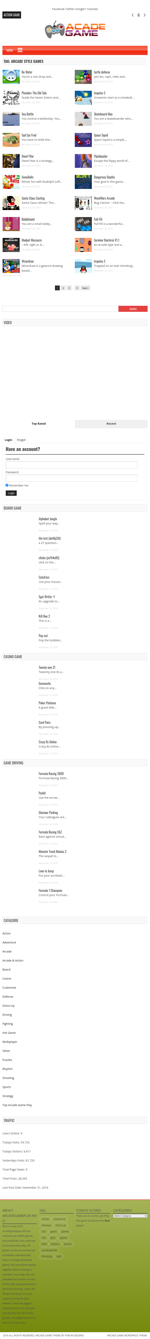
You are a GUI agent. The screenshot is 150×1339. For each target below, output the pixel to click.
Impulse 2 (99, 261)
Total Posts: (9, 1178)
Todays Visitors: (12, 1151)
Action (6, 933)
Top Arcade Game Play (17, 1105)
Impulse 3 (99, 93)
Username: (13, 459)
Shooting (8, 1078)
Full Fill (98, 219)
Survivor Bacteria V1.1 (106, 240)
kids (44, 1244)
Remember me (18, 485)
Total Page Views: (13, 1169)
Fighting (7, 1024)
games (65, 1231)
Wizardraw (28, 261)
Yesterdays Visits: (13, 1160)
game (54, 1231)
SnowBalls (27, 177)
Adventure (9, 942)
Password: (12, 472)
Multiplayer (9, 1042)
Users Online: (11, 1133)
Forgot (21, 440)
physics (55, 1244)
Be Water (27, 72)
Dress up (61, 1225)
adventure (59, 1219)
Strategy (7, 1096)
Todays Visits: (11, 1142)
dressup (46, 1225)
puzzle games (49, 1250)
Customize (9, 987)
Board (6, 969)
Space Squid (101, 135)
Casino (6, 978)
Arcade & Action (12, 960)
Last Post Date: (12, 1187)
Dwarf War (28, 156)
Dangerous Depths (104, 177)
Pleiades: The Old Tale (34, 93)
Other (6, 1051)
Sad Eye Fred (29, 135)
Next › (85, 288)
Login (8, 440)
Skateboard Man (103, 114)
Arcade (7, 951)
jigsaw (63, 1237)
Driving (7, 1015)
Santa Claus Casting (33, 198)
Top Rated (39, 423)
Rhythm (7, 1069)
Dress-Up (8, 1006)
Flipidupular (100, 156)
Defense (7, 996)
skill (59, 1256)
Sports (6, 1087)
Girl (44, 1237)
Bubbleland (28, 219)
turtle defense (102, 72)
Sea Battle (28, 114)
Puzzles (7, 1060)
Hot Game (9, 1033)
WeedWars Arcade (104, 198)
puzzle (67, 1244)
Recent (111, 423)
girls (53, 1237)
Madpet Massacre (32, 240)
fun (44, 1231)
